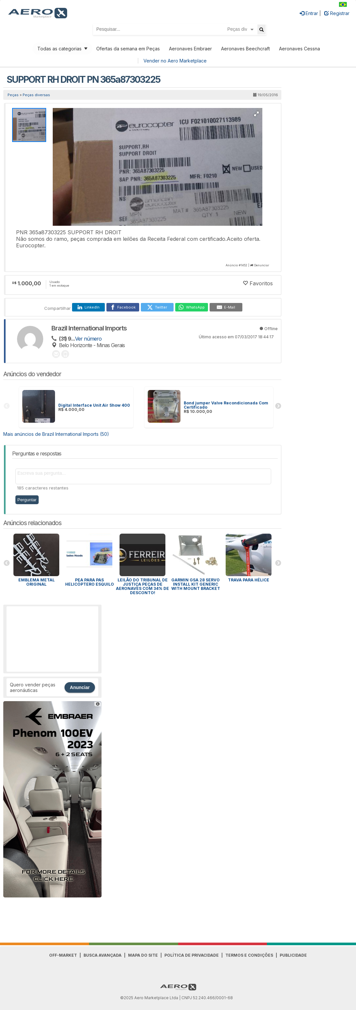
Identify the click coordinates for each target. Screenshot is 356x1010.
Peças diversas (36, 95)
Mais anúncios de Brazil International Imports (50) (56, 434)
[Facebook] (122, 307)
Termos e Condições (249, 955)
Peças (13, 95)
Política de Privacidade (191, 955)
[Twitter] (157, 307)
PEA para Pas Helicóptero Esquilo (89, 582)
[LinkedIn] (88, 307)
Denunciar (261, 265)
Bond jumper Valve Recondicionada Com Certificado (226, 405)
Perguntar (27, 499)
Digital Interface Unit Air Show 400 (94, 405)
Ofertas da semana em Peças (128, 48)
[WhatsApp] (191, 307)
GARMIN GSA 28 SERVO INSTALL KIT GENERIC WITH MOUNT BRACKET (195, 584)
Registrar (336, 13)
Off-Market (63, 955)
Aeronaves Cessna (299, 48)
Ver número (88, 338)
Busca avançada (103, 955)
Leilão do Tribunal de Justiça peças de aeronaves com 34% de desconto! (142, 586)
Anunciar (80, 687)
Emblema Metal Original (36, 582)
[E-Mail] (226, 307)
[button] (256, 114)
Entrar (309, 13)
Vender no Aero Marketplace (175, 60)
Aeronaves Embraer (190, 48)
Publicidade (293, 955)
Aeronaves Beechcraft (245, 48)
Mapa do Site (143, 955)
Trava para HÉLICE (248, 580)
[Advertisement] (52, 639)
